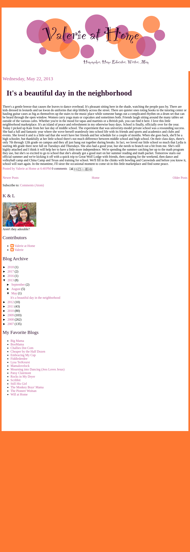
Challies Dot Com (22, 348)
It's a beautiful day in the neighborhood (69, 93)
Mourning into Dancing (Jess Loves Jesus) (37, 369)
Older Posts (180, 177)
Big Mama (17, 340)
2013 (11, 280)
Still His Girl (19, 383)
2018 (11, 267)
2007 (11, 324)
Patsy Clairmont (21, 373)
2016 (11, 275)
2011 (11, 306)
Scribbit (16, 380)
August (16, 289)
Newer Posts (10, 177)
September (18, 284)
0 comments (59, 168)
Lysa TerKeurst (20, 362)
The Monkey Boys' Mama (27, 387)
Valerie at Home (24, 245)
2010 (11, 310)
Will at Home (19, 394)
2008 (11, 319)
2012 (11, 302)
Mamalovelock (20, 365)
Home (96, 177)
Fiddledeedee (19, 358)
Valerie (18, 249)
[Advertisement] (20, 414)
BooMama (17, 344)
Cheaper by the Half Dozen (28, 351)
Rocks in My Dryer (23, 376)
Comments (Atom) (32, 185)
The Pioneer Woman (23, 390)
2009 (11, 315)
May (14, 293)
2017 (11, 271)
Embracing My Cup (23, 355)
